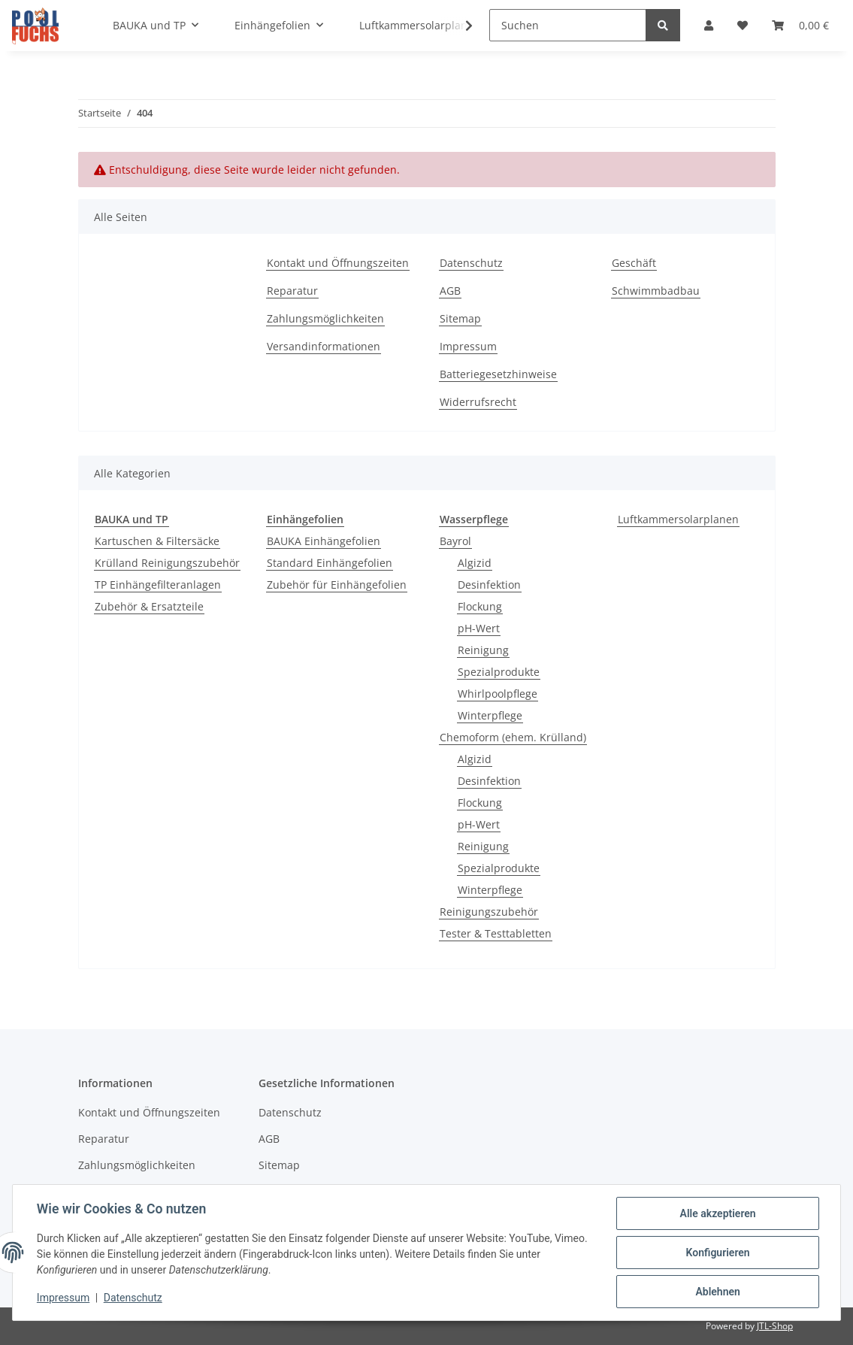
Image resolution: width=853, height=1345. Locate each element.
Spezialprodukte (499, 672)
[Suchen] (567, 25)
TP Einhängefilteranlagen (158, 584)
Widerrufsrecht (478, 402)
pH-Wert (479, 628)
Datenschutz (471, 263)
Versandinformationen (323, 346)
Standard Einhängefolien (329, 563)
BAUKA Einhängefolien (323, 541)
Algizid (475, 563)
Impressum (468, 346)
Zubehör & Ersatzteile (149, 606)
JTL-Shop (775, 1325)
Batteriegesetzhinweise (498, 374)
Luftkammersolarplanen (678, 519)
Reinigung (483, 650)
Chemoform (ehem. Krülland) (513, 737)
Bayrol (455, 541)
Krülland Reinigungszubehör (167, 563)
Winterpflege (490, 715)
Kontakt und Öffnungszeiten (338, 263)
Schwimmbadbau (656, 290)
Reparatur (292, 290)
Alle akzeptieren (717, 1213)
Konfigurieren (717, 1253)
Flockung (480, 606)
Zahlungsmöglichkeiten (325, 318)
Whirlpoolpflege (497, 693)
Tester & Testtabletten (496, 933)
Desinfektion (489, 584)
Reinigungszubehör (489, 911)
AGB (450, 290)
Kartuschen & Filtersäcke (157, 541)
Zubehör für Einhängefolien (337, 584)
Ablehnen (717, 1292)
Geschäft (634, 263)
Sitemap (460, 318)
